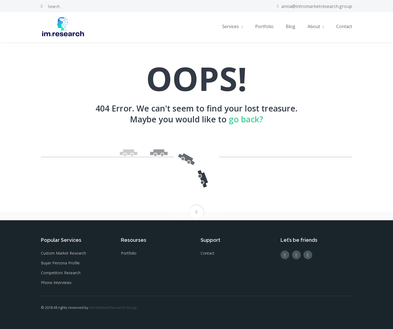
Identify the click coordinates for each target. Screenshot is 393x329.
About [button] (314, 26)
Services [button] (230, 26)
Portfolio (264, 26)
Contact (344, 26)
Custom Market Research (63, 253)
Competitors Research (61, 272)
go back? (246, 119)
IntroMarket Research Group (113, 307)
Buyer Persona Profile (60, 262)
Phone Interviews (56, 282)
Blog (290, 26)
